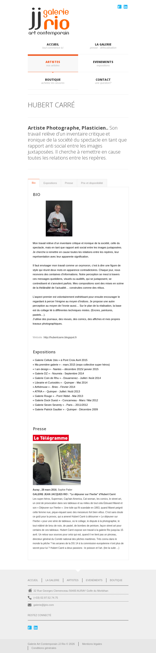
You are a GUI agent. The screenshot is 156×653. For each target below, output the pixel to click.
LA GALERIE (103, 44)
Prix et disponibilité (92, 183)
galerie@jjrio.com (44, 604)
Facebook (120, 7)
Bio (34, 182)
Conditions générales (44, 648)
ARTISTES (53, 62)
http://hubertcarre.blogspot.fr (60, 337)
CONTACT (103, 80)
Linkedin (126, 7)
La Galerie (52, 580)
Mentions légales (92, 643)
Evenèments (94, 580)
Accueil (53, 44)
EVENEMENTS (103, 62)
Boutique (116, 580)
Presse (69, 183)
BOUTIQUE (53, 80)
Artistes (73, 580)
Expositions (50, 183)
